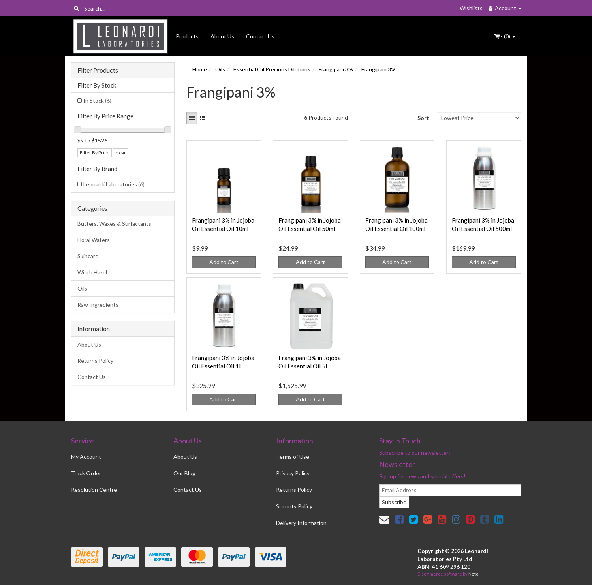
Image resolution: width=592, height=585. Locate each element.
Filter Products (97, 70)
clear (120, 153)
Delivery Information (301, 522)
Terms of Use (292, 456)
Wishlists (471, 8)
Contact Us (260, 36)
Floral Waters (93, 239)
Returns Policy (95, 360)
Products (187, 36)
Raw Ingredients (97, 304)
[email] (450, 490)
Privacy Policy (293, 473)
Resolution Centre (94, 489)
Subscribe (394, 502)
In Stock (97, 100)
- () (504, 36)
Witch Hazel (92, 272)
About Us (222, 36)
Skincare (87, 256)
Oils (82, 288)
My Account (86, 456)
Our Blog (184, 473)
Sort (423, 117)
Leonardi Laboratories (114, 184)
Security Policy (294, 506)
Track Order (86, 473)
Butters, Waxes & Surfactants (114, 223)
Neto (473, 573)
